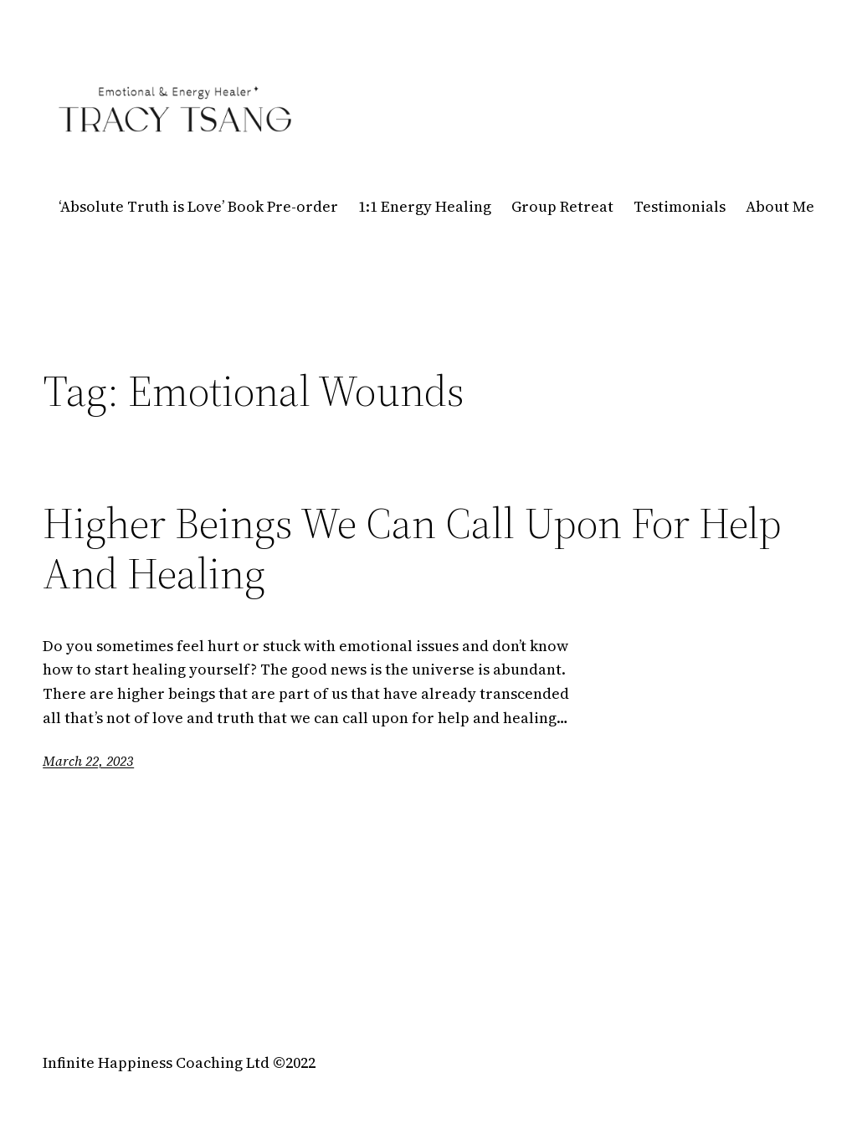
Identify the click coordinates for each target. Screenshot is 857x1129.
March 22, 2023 (88, 761)
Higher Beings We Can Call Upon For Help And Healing (412, 548)
